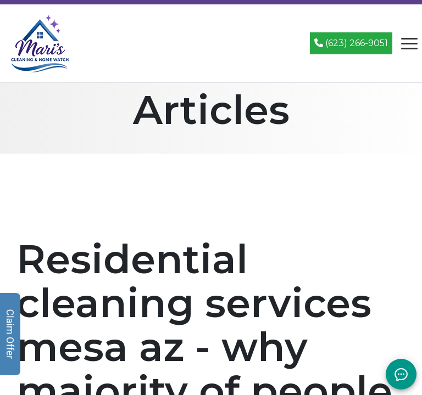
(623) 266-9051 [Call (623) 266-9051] (351, 43)
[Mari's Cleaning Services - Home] (40, 42)
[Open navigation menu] (409, 43)
